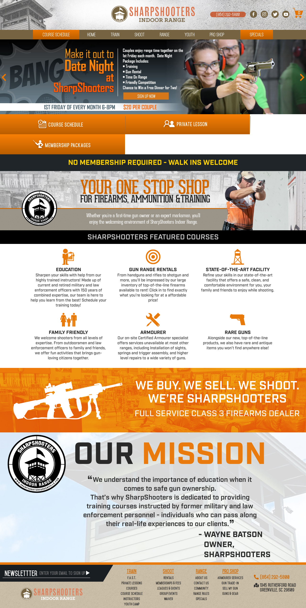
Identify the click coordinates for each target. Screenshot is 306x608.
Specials (201, 579)
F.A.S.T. (131, 558)
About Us (201, 558)
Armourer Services (230, 558)
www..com (182, 603)
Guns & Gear (230, 574)
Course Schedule (132, 574)
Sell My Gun (230, 568)
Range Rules (201, 574)
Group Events (168, 574)
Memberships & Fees (168, 563)
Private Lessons (131, 563)
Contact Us (201, 563)
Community (201, 568)
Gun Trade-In (230, 563)
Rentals (169, 558)
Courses (131, 568)
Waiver (168, 579)
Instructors (131, 579)
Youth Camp (131, 584)
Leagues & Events (168, 568)
